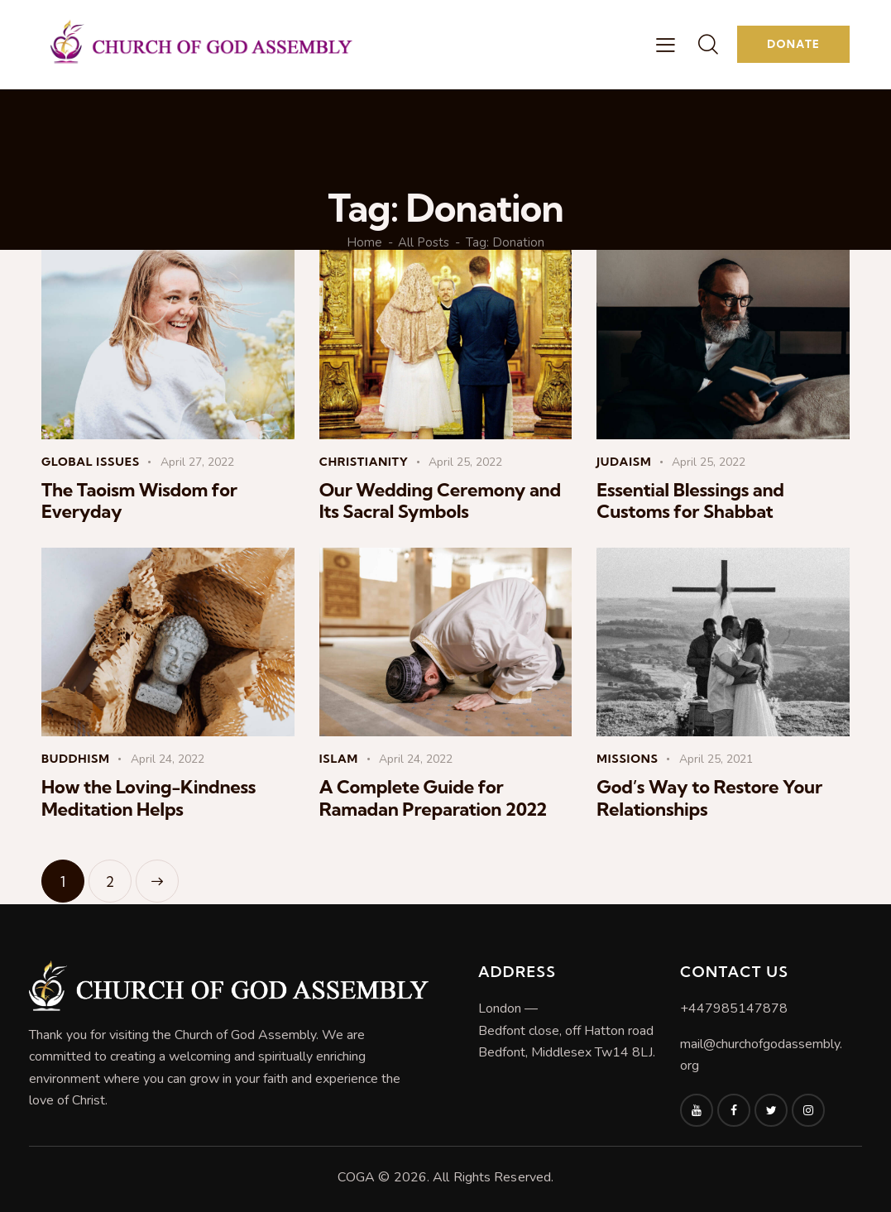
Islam (338, 758)
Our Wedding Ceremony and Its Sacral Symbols (440, 501)
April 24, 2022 (167, 759)
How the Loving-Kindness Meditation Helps (148, 798)
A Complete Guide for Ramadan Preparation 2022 (433, 798)
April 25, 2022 (465, 462)
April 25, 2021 (716, 759)
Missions (627, 758)
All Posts (423, 243)
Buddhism (75, 758)
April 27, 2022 (197, 462)
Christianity (364, 461)
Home (364, 243)
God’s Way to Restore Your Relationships (709, 798)
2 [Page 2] (119, 875)
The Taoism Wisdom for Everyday (139, 501)
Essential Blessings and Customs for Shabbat (689, 501)
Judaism (623, 461)
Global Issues (90, 461)
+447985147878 (734, 1008)
